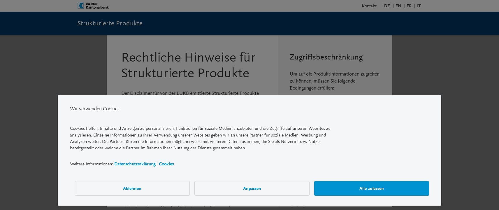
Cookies (166, 164)
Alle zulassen (371, 188)
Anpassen (252, 188)
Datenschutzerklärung (134, 164)
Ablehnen (132, 188)
